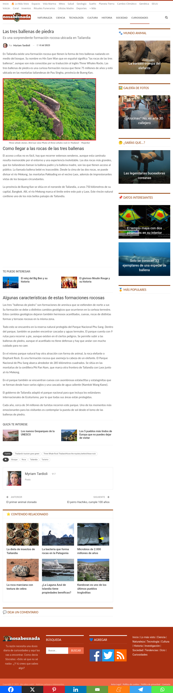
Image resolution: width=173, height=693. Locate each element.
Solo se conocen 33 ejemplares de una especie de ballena (144, 260)
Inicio (6, 3)
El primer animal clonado (21, 497)
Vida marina (49, 3)
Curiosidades (139, 13)
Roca (24, 455)
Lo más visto (148, 632)
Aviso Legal (116, 680)
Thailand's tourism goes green (27, 449)
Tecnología (76, 13)
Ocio (162, 645)
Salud (71, 3)
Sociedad (122, 13)
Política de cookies (131, 680)
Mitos (62, 3)
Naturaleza (45, 13)
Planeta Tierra (106, 3)
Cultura (92, 13)
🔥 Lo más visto (20, 3)
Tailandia (33, 455)
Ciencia (60, 13)
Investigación (152, 641)
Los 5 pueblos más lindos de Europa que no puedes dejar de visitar (95, 430)
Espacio (36, 3)
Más (142, 3)
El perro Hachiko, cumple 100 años (88, 497)
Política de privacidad (150, 680)
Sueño (92, 3)
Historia (107, 13)
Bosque (14, 455)
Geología (81, 3)
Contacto (166, 680)
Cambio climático (127, 3)
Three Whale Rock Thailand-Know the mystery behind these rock (70, 449)
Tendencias (151, 645)
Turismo (45, 455)
